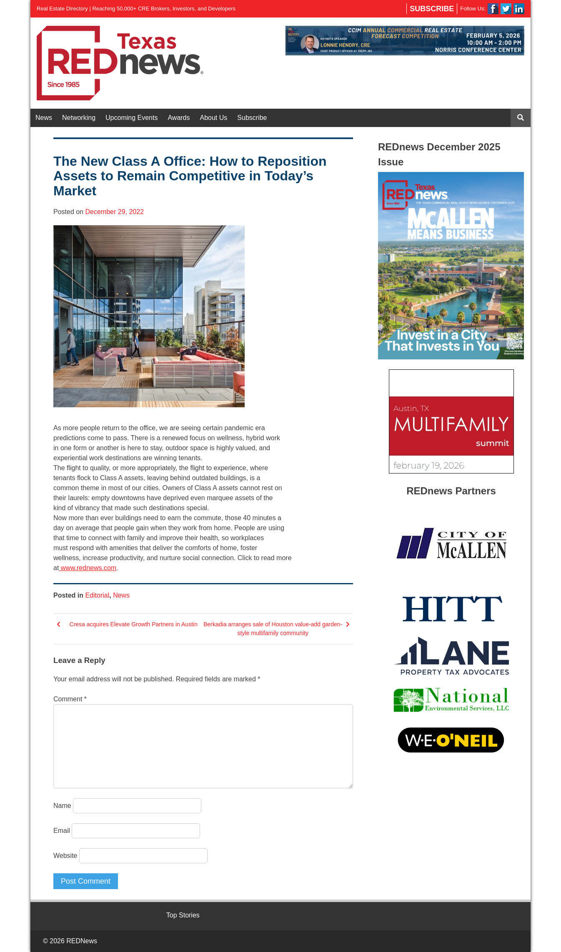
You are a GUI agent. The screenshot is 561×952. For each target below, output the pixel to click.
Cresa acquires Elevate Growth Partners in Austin (134, 624)
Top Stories (183, 915)
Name (62, 805)
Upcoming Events (131, 117)
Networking (78, 117)
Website (65, 855)
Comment (70, 699)
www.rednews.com (87, 567)
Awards (179, 117)
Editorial (97, 595)
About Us (214, 117)
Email (61, 830)
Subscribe (432, 9)
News (43, 117)
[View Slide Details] (405, 40)
